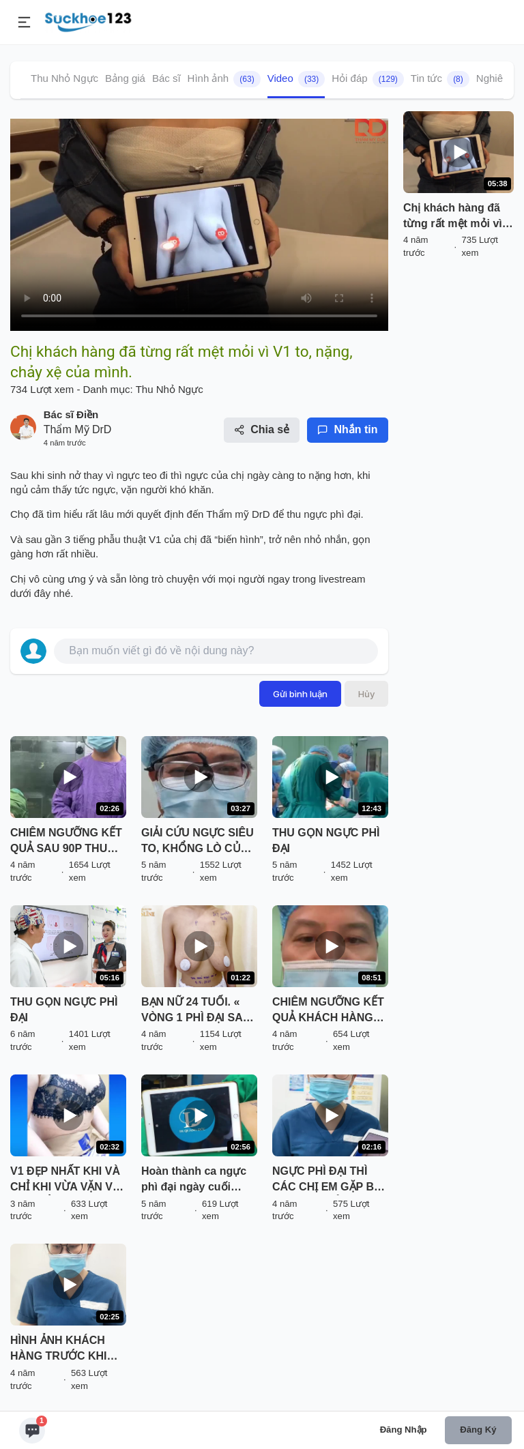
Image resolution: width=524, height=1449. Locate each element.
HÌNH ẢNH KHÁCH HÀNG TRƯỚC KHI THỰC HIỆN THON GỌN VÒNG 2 (58, 1349)
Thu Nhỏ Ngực (64, 78)
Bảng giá (125, 78)
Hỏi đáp (368, 79)
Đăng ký (478, 1429)
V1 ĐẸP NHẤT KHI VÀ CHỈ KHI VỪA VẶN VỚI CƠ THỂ (67, 1180)
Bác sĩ (166, 78)
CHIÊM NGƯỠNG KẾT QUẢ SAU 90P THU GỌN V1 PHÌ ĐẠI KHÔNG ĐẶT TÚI (66, 842)
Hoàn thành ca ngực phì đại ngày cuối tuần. (193, 1180)
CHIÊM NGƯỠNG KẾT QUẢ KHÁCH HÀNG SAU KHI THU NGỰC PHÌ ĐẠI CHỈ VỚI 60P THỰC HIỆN (328, 1011)
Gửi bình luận (300, 693)
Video (296, 79)
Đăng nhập (403, 1429)
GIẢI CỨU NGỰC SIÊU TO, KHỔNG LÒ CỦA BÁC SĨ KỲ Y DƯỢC (197, 842)
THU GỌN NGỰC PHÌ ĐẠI (325, 840)
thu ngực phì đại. (323, 514)
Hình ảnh (224, 79)
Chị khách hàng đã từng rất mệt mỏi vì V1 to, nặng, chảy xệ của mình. (455, 217)
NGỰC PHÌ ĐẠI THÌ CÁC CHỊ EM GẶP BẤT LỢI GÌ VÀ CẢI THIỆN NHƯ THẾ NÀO (330, 1180)
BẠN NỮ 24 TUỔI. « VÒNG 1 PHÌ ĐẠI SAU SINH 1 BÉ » (195, 1011)
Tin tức (440, 79)
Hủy (366, 693)
